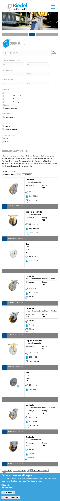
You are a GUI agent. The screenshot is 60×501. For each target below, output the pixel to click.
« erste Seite (7, 470)
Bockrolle (6, 105)
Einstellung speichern (10, 498)
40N (27, 316)
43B (27, 220)
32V (27, 284)
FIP (27, 381)
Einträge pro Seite (8, 174)
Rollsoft (5, 138)
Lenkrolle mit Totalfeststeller (12, 96)
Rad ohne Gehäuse (9, 108)
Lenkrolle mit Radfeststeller (12, 99)
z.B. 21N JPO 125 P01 (11, 53)
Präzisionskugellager (10, 129)
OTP (27, 252)
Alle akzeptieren (8, 493)
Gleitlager (6, 126)
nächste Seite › (42, 470)
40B (27, 445)
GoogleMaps (7, 489)
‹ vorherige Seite (19, 470)
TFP (43, 220)
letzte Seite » (7, 473)
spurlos (5, 141)
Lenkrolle (6, 93)
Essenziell (6, 486)
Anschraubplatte (8, 117)
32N (27, 413)
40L (27, 188)
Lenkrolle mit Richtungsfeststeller (14, 102)
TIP (43, 188)
